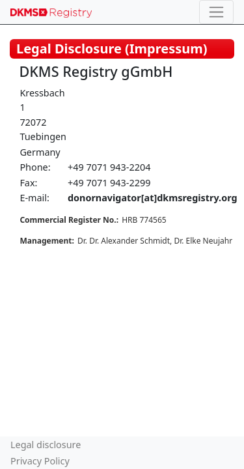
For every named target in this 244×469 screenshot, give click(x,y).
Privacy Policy (40, 461)
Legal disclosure (45, 444)
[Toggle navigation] (216, 12)
